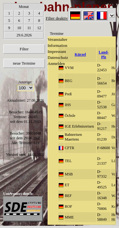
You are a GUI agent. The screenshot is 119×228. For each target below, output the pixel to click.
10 (19, 28)
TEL (68, 161)
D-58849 (102, 217)
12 (39, 28)
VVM (69, 68)
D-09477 (102, 93)
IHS (68, 105)
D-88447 (102, 115)
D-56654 (102, 81)
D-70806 (102, 206)
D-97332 (102, 174)
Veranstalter (57, 39)
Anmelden (56, 63)
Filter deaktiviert (59, 18)
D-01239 (102, 137)
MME (69, 217)
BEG (68, 81)
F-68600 (103, 148)
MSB (69, 174)
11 (29, 28)
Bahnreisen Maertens (73, 137)
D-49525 (102, 184)
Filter (24, 49)
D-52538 (102, 104)
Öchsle (70, 115)
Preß (68, 94)
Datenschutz (58, 57)
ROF (68, 206)
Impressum (57, 51)
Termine (56, 33)
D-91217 (102, 126)
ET (67, 185)
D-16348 (102, 195)
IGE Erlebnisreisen (79, 126)
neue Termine (24, 63)
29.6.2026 (24, 35)
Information (57, 45)
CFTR (69, 148)
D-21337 (102, 161)
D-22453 (102, 67)
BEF (68, 195)
